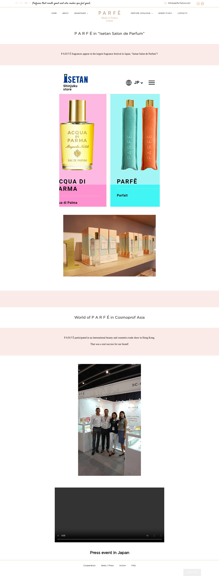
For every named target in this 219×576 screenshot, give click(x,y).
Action (122, 565)
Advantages (80, 13)
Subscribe (192, 572)
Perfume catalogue (140, 13)
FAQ (133, 565)
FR (16, 3)
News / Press (107, 565)
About (65, 13)
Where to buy (165, 13)
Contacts (182, 13)
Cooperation (89, 565)
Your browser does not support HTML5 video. (109, 515)
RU (21, 3)
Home (54, 13)
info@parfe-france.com (179, 3)
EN (26, 3)
